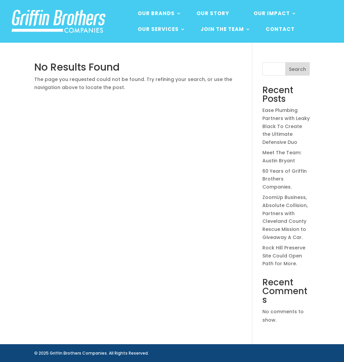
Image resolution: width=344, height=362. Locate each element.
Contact (280, 30)
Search (297, 69)
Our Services (158, 30)
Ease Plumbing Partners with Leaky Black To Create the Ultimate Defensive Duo (286, 126)
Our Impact (272, 14)
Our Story (213, 14)
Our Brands (156, 14)
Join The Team (222, 30)
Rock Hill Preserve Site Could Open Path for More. (283, 255)
